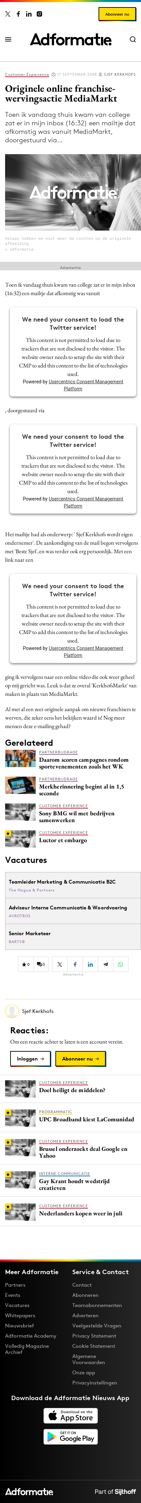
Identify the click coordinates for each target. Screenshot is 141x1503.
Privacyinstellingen (94, 1383)
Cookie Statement (93, 1346)
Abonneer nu (117, 14)
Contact (82, 1285)
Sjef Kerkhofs (120, 74)
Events (12, 1295)
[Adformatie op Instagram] (39, 14)
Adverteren (85, 1315)
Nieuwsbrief (19, 1325)
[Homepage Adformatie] (70, 39)
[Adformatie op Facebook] (18, 14)
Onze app (83, 1372)
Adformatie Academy (30, 1336)
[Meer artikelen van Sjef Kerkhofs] (73, 1011)
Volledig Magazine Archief (27, 1349)
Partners (15, 1285)
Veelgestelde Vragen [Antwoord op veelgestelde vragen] (96, 1325)
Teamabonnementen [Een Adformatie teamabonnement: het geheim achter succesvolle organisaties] (97, 1305)
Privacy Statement (94, 1336)
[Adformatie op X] (8, 14)
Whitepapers (20, 1315)
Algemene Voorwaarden (88, 1359)
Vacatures (17, 1305)
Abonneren (85, 1295)
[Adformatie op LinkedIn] (29, 14)
